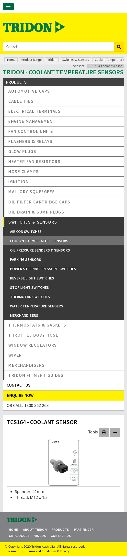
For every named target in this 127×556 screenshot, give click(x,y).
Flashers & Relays (30, 141)
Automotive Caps (29, 91)
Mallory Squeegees (31, 191)
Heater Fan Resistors (34, 161)
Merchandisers (24, 315)
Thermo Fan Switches (30, 296)
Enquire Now (20, 395)
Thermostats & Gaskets (37, 325)
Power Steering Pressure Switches (43, 268)
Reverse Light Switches (32, 278)
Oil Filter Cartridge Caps (39, 202)
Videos (40, 535)
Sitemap (13, 551)
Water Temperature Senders (36, 305)
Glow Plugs (22, 151)
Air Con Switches (26, 231)
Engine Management (32, 121)
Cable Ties (21, 101)
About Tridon (35, 529)
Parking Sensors (25, 259)
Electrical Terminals (34, 111)
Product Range (31, 60)
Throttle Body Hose (33, 335)
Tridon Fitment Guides (36, 375)
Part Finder (83, 529)
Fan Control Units (30, 131)
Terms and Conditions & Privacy (48, 551)
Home (11, 60)
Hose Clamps (23, 171)
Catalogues (19, 535)
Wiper (15, 355)
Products (60, 529)
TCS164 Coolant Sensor (106, 66)
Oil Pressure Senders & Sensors (40, 250)
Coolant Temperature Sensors (39, 240)
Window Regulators (32, 345)
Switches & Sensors (75, 60)
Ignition (18, 181)
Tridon (51, 60)
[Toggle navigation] (8, 6)
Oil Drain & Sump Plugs (36, 212)
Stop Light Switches (29, 287)
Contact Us (61, 535)
